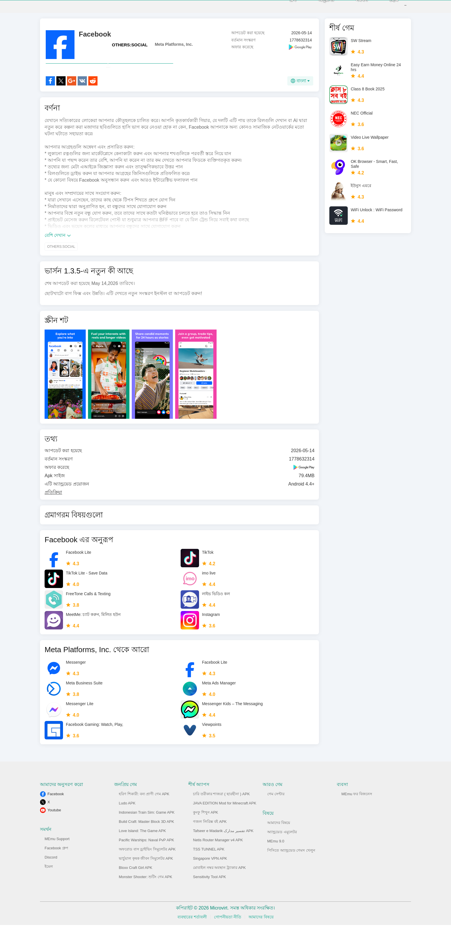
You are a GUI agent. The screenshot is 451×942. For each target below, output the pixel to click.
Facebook (55, 811)
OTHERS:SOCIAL (130, 49)
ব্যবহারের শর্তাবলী (192, 934)
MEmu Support (57, 856)
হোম (385, 8)
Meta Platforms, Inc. (174, 48)
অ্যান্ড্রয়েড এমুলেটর (282, 849)
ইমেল (49, 883)
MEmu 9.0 (275, 858)
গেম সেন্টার (275, 811)
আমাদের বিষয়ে (278, 840)
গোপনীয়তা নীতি (227, 934)
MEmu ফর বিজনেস (356, 811)
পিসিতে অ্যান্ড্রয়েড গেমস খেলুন (291, 867)
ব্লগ (284, 8)
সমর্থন (353, 8)
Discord (51, 874)
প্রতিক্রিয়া (53, 509)
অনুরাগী (317, 8)
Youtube (54, 827)
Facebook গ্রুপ (56, 865)
